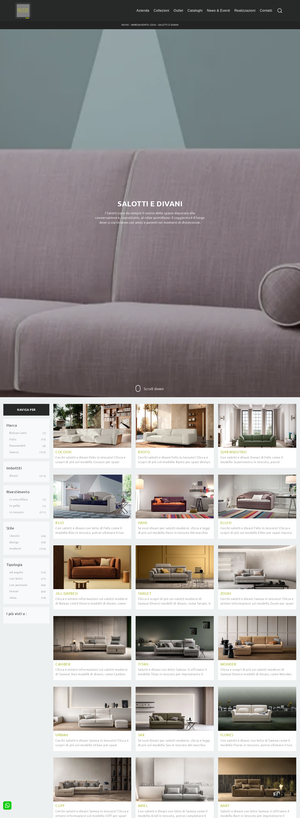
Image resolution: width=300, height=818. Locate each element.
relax (12, 597)
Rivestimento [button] (18, 492)
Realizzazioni (244, 10)
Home (125, 25)
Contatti (266, 10)
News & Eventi (218, 10)
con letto (15, 578)
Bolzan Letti (18, 433)
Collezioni (161, 10)
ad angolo (16, 572)
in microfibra (18, 499)
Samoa (14, 452)
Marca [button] (11, 425)
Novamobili (17, 445)
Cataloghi (195, 10)
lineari (14, 591)
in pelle (14, 505)
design (14, 542)
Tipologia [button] (14, 565)
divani (13, 475)
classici (14, 535)
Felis (12, 439)
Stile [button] (10, 528)
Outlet (178, 10)
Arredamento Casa (143, 25)
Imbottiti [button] (14, 468)
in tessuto (16, 512)
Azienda (142, 10)
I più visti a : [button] (16, 614)
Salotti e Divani (168, 25)
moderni (15, 548)
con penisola (18, 585)
